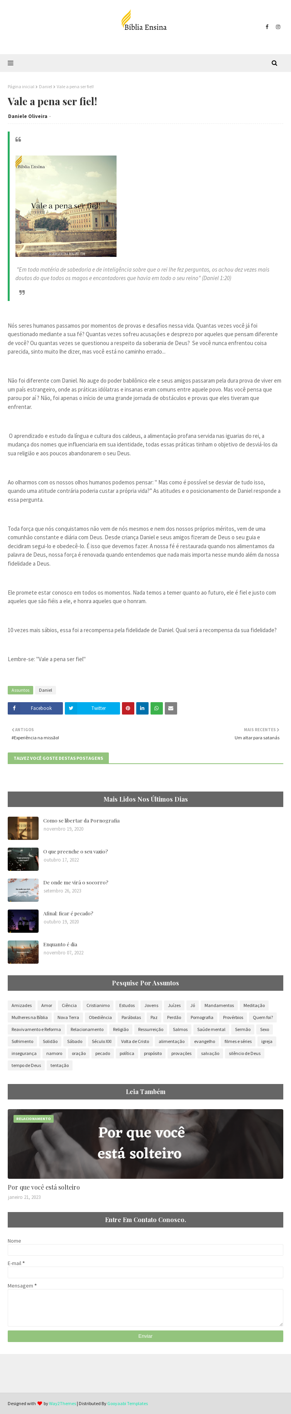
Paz (154, 1017)
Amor (46, 1005)
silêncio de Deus (245, 1053)
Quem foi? (263, 1017)
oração (79, 1053)
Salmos (180, 1029)
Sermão (242, 1029)
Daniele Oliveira (27, 116)
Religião (121, 1029)
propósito (153, 1053)
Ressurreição (150, 1029)
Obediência (100, 1017)
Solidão (50, 1041)
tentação (60, 1065)
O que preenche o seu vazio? (75, 851)
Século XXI (102, 1041)
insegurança (24, 1053)
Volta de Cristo (135, 1041)
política (127, 1053)
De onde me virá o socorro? (75, 882)
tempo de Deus (26, 1065)
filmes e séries (238, 1041)
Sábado (74, 1041)
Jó (192, 1005)
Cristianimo (98, 1005)
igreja (266, 1041)
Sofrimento (22, 1041)
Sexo (264, 1029)
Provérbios (233, 1017)
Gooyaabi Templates (127, 1403)
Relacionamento (87, 1029)
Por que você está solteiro (44, 1187)
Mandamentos (219, 1005)
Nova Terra (68, 1017)
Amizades (22, 1005)
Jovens (151, 1005)
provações (181, 1053)
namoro (54, 1053)
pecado (102, 1053)
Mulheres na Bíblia (30, 1017)
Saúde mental (211, 1029)
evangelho (204, 1041)
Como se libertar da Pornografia (81, 820)
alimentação (171, 1041)
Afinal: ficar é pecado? (68, 913)
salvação (210, 1053)
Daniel (45, 86)
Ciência (69, 1005)
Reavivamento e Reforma (36, 1029)
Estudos (127, 1005)
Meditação (254, 1005)
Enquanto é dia (60, 944)
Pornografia (202, 1017)
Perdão (174, 1017)
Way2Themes (62, 1403)
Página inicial (21, 86)
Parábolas (131, 1017)
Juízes (174, 1005)
